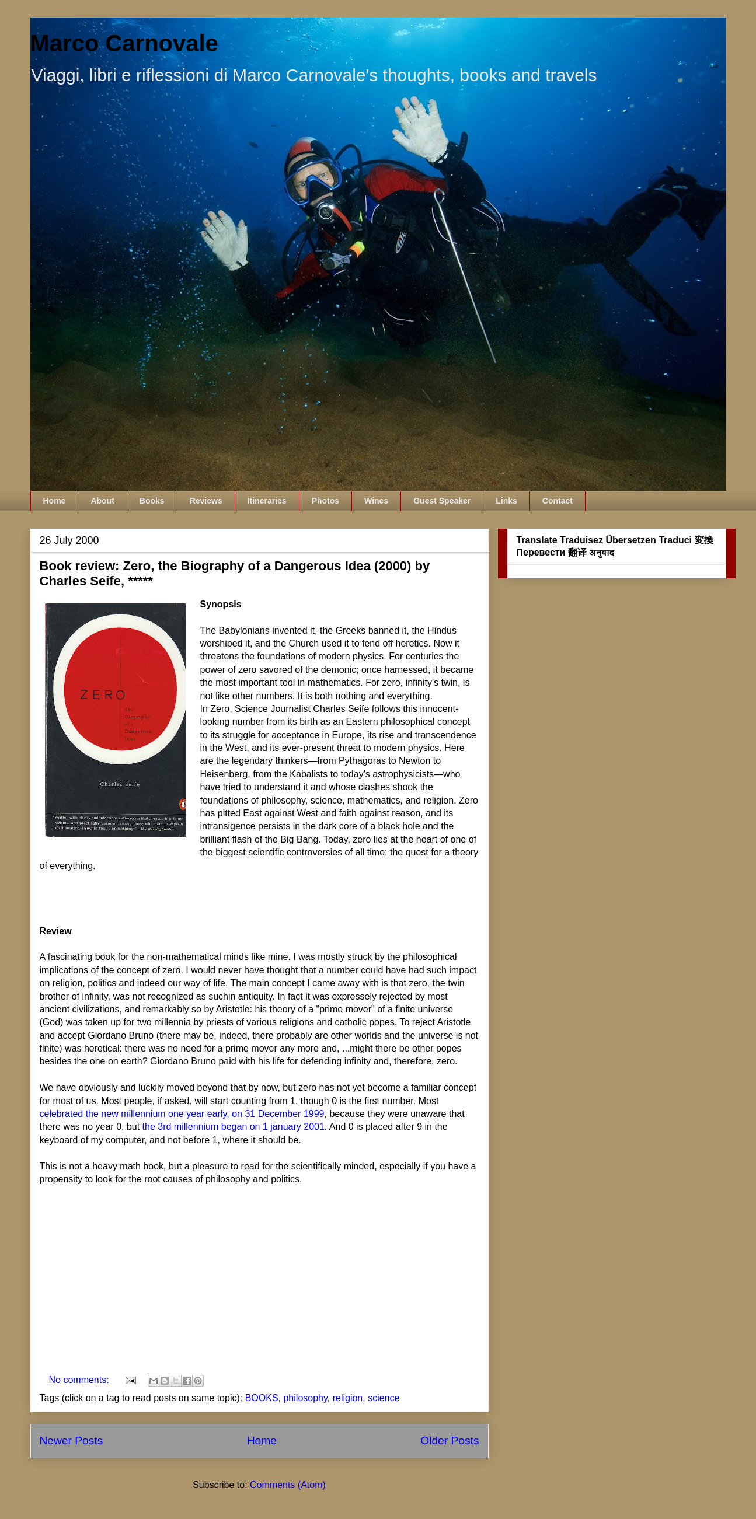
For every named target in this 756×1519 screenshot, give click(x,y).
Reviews (206, 500)
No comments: (80, 1380)
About (102, 500)
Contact (557, 500)
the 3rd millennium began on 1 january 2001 (233, 1127)
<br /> (75, 1282)
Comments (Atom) (288, 1485)
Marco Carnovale (124, 43)
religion (348, 1398)
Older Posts (449, 1440)
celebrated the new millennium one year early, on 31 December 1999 (182, 1114)
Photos (325, 500)
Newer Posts (71, 1440)
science (383, 1398)
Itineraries (267, 500)
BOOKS (261, 1398)
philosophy (305, 1398)
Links (506, 500)
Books (152, 500)
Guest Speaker (442, 500)
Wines (376, 500)
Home (54, 500)
